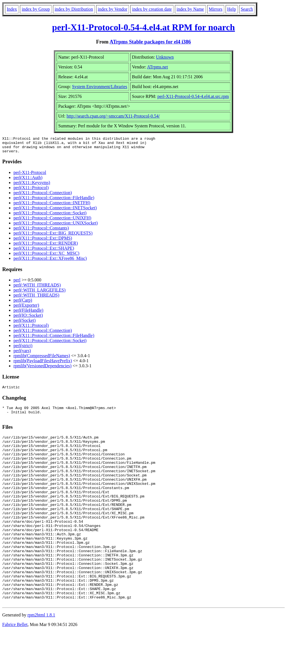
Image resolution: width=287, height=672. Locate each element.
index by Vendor (112, 9)
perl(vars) (22, 354)
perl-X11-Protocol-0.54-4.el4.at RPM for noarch (143, 27)
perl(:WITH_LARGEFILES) (39, 293)
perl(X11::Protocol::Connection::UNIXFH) (52, 221)
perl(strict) (23, 349)
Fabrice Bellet (14, 664)
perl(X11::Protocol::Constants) (41, 231)
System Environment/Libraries (99, 86)
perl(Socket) (24, 323)
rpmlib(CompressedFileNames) (41, 359)
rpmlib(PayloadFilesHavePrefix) (42, 364)
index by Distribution (74, 9)
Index (12, 9)
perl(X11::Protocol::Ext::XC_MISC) (46, 256)
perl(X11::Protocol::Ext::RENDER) (45, 246)
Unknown (165, 57)
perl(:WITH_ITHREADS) (37, 288)
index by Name (190, 9)
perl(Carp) (22, 303)
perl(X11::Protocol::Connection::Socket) (50, 216)
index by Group (36, 9)
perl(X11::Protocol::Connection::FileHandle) (53, 201)
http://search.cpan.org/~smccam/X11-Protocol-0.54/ (113, 116)
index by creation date (152, 9)
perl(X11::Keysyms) (31, 186)
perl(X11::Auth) (27, 180)
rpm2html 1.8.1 (41, 655)
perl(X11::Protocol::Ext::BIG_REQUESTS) (52, 236)
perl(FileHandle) (28, 313)
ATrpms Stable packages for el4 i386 (150, 42)
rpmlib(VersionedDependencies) (42, 369)
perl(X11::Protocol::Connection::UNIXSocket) (55, 226)
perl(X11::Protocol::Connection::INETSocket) (55, 211)
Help (231, 9)
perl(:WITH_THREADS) (36, 298)
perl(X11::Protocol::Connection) (42, 196)
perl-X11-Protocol (29, 175)
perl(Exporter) (26, 308)
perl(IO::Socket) (28, 318)
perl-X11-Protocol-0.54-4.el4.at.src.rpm (193, 96)
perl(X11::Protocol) (31, 191)
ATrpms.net (157, 67)
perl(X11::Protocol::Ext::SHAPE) (43, 251)
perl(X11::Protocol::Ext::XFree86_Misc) (50, 261)
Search (247, 9)
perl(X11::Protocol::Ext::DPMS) (42, 241)
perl (16, 283)
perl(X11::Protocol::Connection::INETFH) (51, 206)
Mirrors (216, 9)
